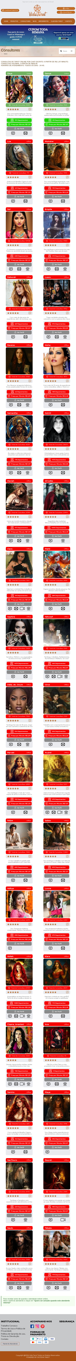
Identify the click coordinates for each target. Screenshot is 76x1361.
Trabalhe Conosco (9, 1325)
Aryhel (48, 752)
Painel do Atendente (10, 1343)
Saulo (10, 1228)
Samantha (12, 413)
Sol (8, 209)
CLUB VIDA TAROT (57, 21)
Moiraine (49, 141)
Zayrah (48, 1160)
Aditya (10, 888)
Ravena (11, 345)
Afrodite (49, 481)
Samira (10, 1092)
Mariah (10, 481)
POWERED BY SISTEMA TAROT (38, 1357)
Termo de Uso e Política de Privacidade (13, 1329)
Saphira (11, 617)
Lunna (48, 888)
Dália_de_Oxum (15, 685)
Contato (4, 1339)
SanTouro (12, 1160)
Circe (47, 685)
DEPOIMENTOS (43, 21)
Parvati (10, 752)
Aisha (47, 345)
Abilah (10, 956)
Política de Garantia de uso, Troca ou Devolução (13, 1335)
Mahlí (47, 549)
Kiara (47, 956)
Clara (9, 549)
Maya (47, 1092)
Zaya (9, 73)
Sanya (48, 73)
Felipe (10, 820)
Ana (47, 1024)
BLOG (34, 21)
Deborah (11, 277)
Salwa (48, 820)
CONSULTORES (25, 21)
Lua (9, 141)
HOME (6, 21)
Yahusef (49, 617)
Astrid (48, 413)
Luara (48, 277)
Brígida (48, 209)
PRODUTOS (14, 21)
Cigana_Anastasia (15, 1024)
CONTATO (68, 21)
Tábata (48, 1228)
